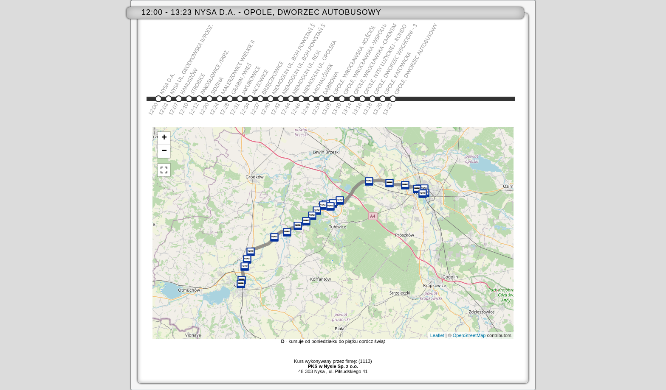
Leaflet (437, 335)
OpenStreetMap (469, 335)
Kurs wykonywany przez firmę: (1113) (333, 364)
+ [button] (164, 138)
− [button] (164, 151)
